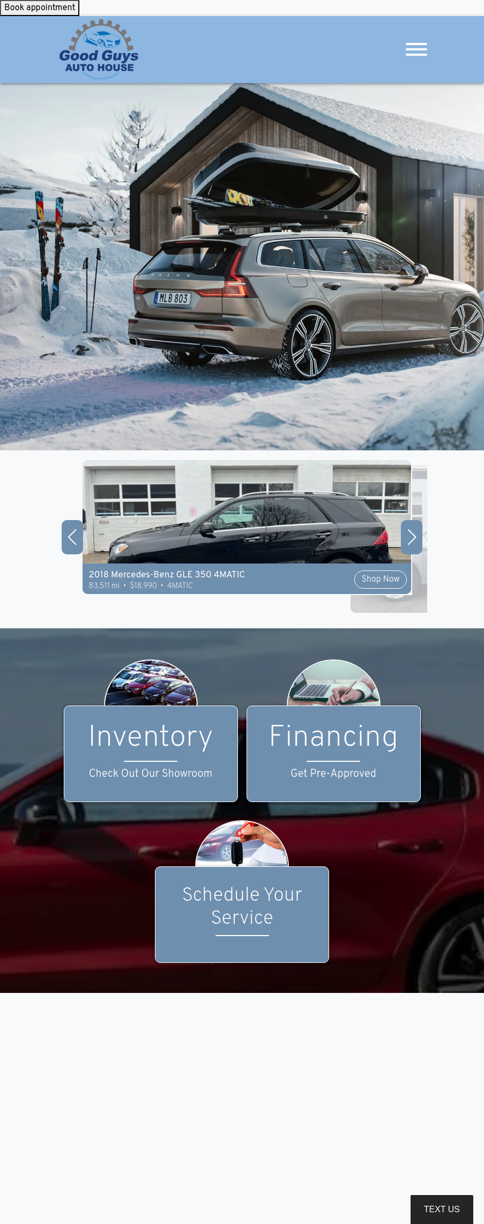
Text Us (442, 1209)
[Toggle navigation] (416, 49)
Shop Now (318, 604)
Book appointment (39, 8)
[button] (72, 537)
